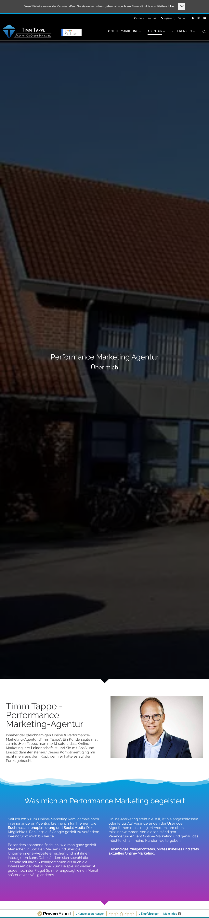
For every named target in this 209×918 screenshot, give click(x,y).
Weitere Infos (170, 6)
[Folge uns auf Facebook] (193, 18)
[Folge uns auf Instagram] (199, 18)
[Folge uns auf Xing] (204, 18)
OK (187, 6)
